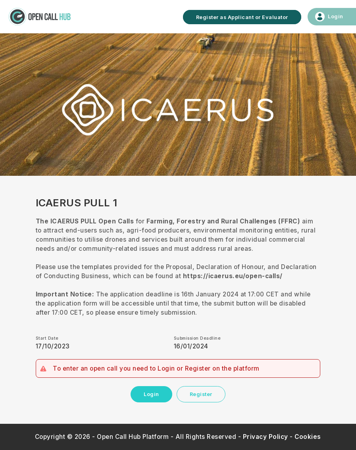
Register (201, 394)
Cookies (307, 436)
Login (151, 394)
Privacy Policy (265, 436)
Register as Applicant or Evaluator (242, 17)
